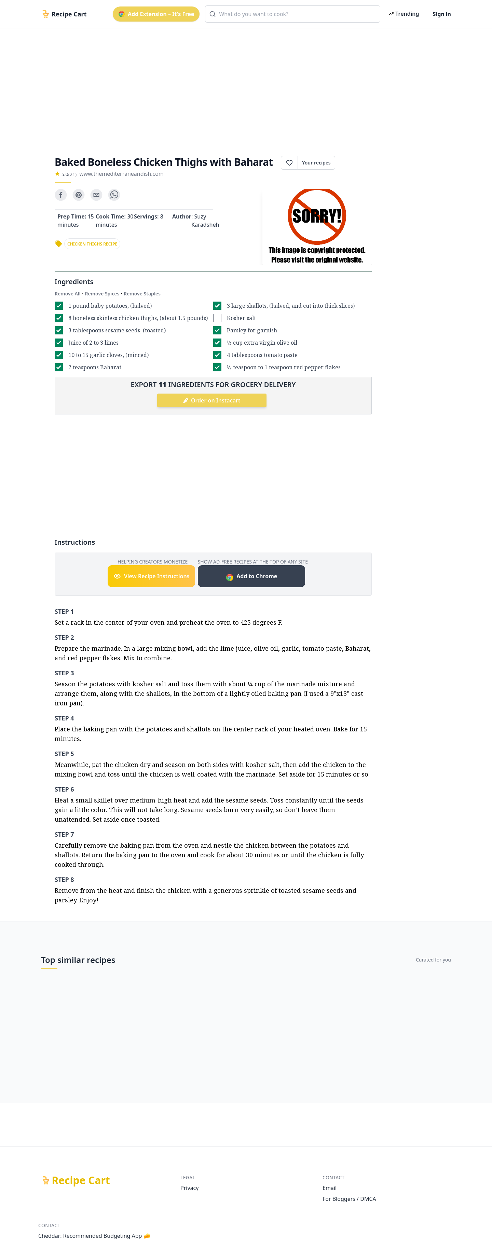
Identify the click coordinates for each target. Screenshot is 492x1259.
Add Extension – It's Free (156, 14)
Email (330, 1188)
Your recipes (316, 162)
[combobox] (292, 14)
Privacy (189, 1188)
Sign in (442, 14)
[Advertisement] (243, 86)
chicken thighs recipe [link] (92, 244)
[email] (96, 195)
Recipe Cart (81, 1180)
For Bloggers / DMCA (349, 1199)
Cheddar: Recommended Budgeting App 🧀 (94, 1236)
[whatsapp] (114, 195)
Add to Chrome (251, 577)
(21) (72, 174)
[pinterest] (78, 195)
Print (353, 163)
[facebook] (61, 195)
